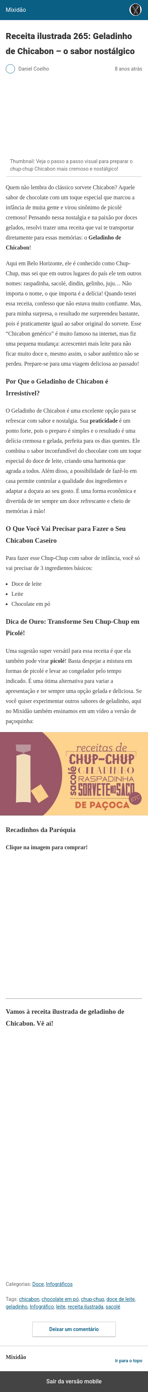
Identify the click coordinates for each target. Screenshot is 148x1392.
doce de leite (121, 1299)
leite (60, 1307)
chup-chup (92, 1299)
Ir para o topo (128, 1360)
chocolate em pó (60, 1299)
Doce (38, 1284)
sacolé (112, 1307)
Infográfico (42, 1307)
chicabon (29, 1299)
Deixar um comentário (74, 1329)
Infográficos (59, 1284)
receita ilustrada (85, 1307)
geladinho (17, 1307)
